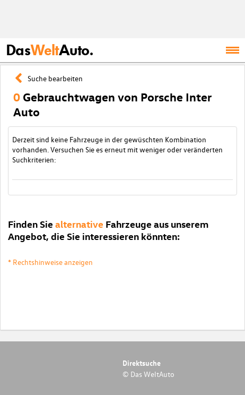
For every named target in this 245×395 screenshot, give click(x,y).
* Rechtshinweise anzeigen (50, 262)
